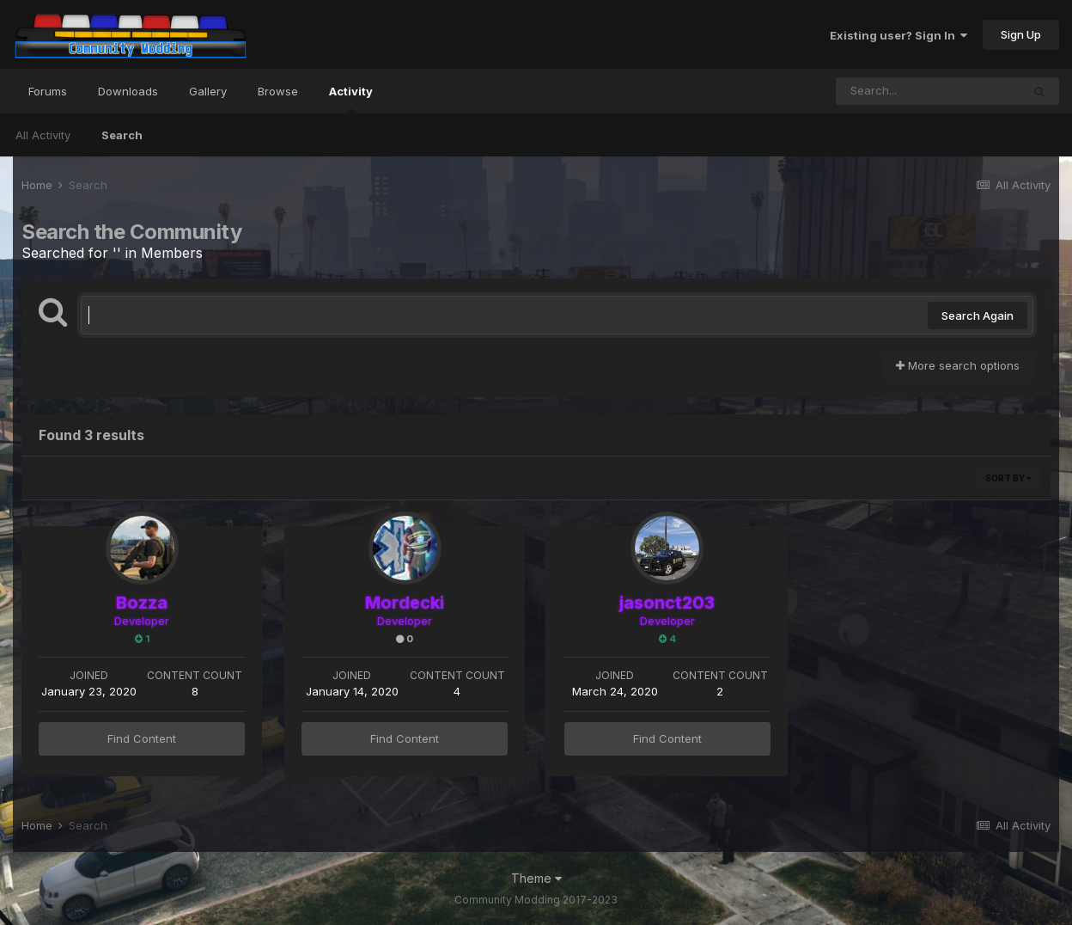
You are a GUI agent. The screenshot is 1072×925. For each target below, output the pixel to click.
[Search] (928, 91)
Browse (278, 91)
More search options (958, 365)
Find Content (141, 738)
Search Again (977, 315)
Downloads (128, 91)
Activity (351, 98)
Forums (47, 91)
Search (122, 135)
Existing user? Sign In (898, 35)
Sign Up (1021, 34)
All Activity (42, 135)
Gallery (208, 91)
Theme (536, 878)
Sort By (1008, 478)
